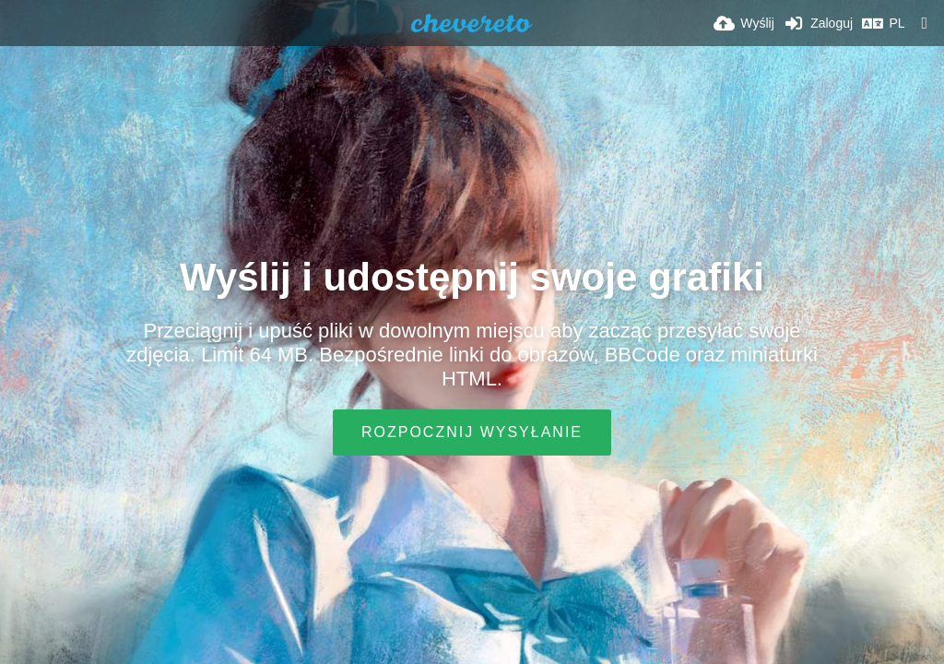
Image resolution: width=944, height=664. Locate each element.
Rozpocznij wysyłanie (472, 432)
